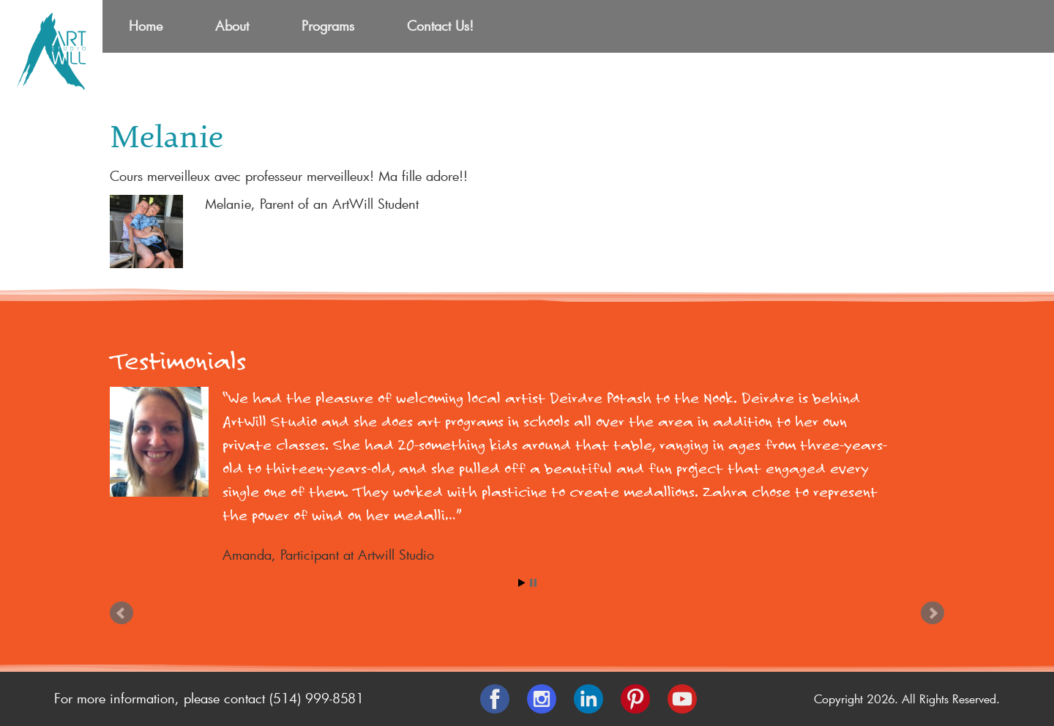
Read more (504, 515)
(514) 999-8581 (316, 698)
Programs (328, 25)
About (232, 25)
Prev (121, 613)
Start (522, 583)
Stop (533, 583)
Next (932, 613)
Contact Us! (440, 25)
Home (145, 25)
